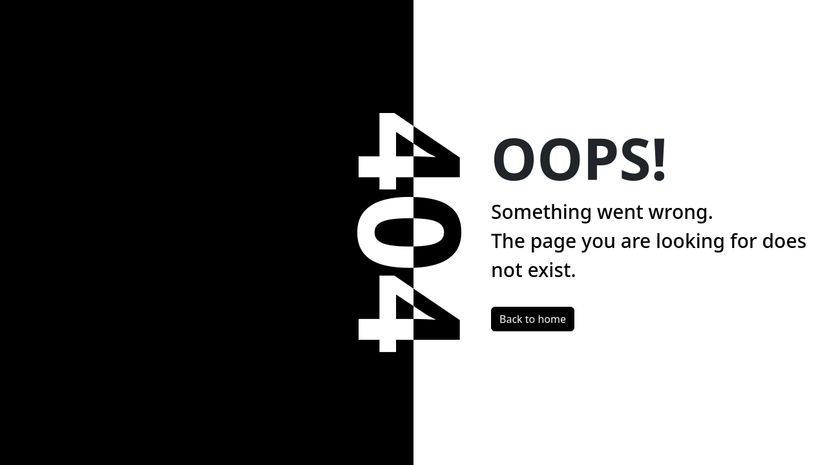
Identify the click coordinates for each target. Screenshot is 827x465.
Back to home (532, 319)
